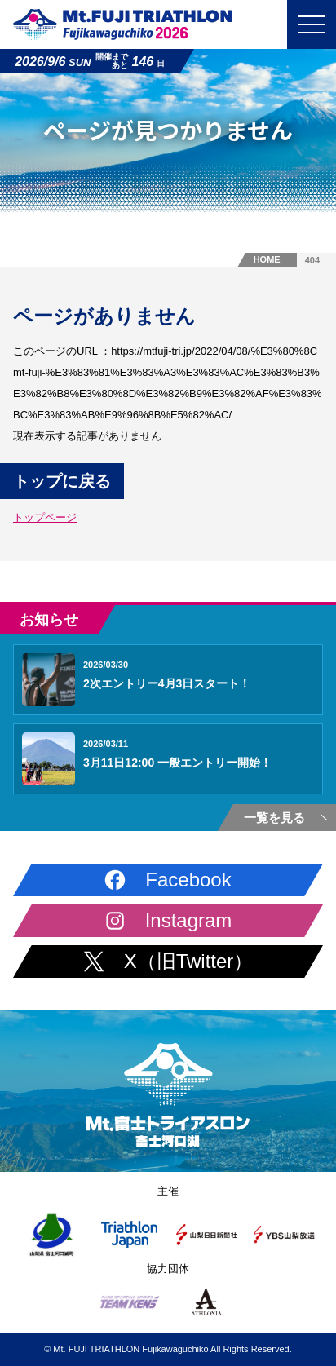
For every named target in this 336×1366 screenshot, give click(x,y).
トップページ (45, 517)
